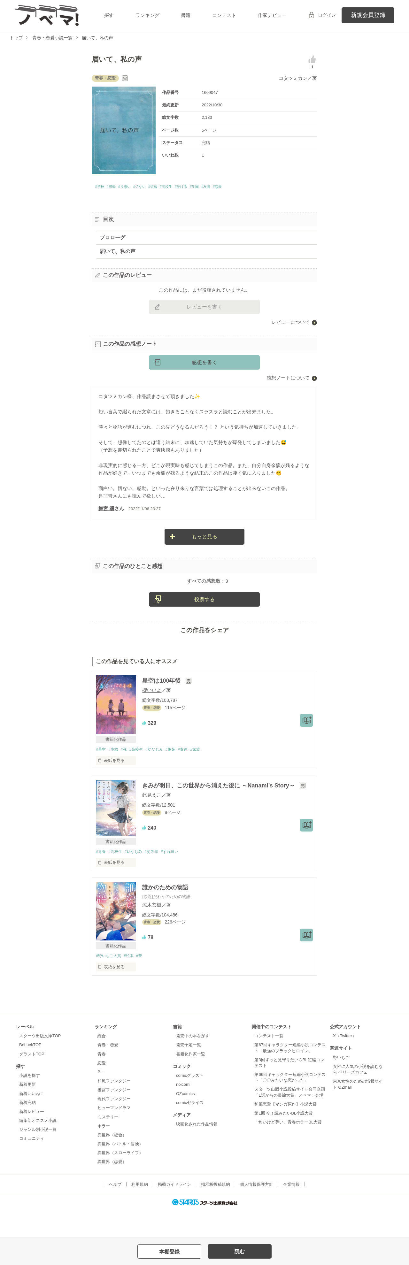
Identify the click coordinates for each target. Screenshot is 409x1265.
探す (109, 15)
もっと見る (204, 538)
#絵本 (132, 982)
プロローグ (112, 239)
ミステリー (107, 1144)
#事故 (115, 775)
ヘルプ (115, 1211)
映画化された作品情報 (197, 1151)
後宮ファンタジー (114, 1117)
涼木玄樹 (151, 931)
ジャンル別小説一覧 (38, 1156)
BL (100, 1099)
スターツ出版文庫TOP (40, 1063)
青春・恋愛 (107, 1072)
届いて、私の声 (117, 253)
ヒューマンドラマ (114, 1135)
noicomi (183, 1111)
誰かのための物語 (165, 914)
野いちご (341, 1085)
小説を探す (29, 1102)
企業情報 (291, 1211)
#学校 (101, 187)
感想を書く (204, 364)
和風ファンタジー (114, 1108)
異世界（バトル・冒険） (120, 1171)
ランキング (147, 15)
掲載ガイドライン (174, 1211)
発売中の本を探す (192, 1063)
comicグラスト (190, 1102)
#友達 (192, 775)
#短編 (172, 187)
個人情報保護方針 (256, 1211)
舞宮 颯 (106, 510)
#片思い (134, 187)
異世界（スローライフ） (120, 1180)
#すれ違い (177, 878)
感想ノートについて (288, 379)
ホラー (103, 1153)
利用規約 (139, 1211)
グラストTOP (31, 1081)
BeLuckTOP (30, 1072)
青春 (101, 1081)
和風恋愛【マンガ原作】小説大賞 (285, 1131)
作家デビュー (272, 15)
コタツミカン (293, 78)
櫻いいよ (151, 716)
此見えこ (151, 821)
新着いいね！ (31, 1120)
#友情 (244, 187)
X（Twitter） (344, 1063)
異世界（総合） (112, 1162)
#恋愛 (259, 187)
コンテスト (224, 15)
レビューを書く (204, 308)
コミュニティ (31, 1165)
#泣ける (210, 187)
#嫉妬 (179, 775)
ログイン (327, 15)
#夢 (143, 982)
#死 (127, 775)
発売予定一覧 (188, 1072)
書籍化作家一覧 (190, 1081)
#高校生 (190, 187)
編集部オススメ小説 (38, 1148)
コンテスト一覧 (268, 1063)
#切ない (154, 187)
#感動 (117, 187)
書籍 (185, 15)
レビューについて (290, 324)
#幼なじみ (160, 775)
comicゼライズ (190, 1129)
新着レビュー (31, 1139)
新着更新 (27, 1111)
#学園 (228, 187)
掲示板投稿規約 (215, 1211)
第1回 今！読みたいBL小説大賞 (283, 1140)
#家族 (206, 775)
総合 (101, 1063)
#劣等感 (157, 878)
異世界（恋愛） (112, 1189)
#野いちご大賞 (109, 982)
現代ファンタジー (114, 1126)
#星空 (101, 775)
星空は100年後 (162, 707)
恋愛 (101, 1090)
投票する (204, 625)
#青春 (101, 878)
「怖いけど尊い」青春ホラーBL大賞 (288, 1149)
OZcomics (185, 1120)
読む (240, 1251)
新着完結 (27, 1129)
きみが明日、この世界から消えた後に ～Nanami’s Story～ (219, 812)
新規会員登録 (368, 15)
